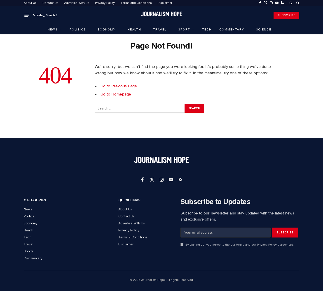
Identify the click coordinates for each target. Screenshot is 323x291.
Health (134, 29)
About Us (30, 3)
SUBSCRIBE (286, 15)
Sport (184, 29)
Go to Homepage (116, 94)
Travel (159, 29)
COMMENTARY (231, 29)
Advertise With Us (76, 3)
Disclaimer (165, 3)
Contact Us (50, 3)
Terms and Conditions (136, 3)
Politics (78, 29)
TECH (206, 29)
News (53, 29)
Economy (107, 29)
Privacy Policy (105, 3)
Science (263, 29)
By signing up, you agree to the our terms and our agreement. (237, 244)
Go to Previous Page (119, 86)
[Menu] (26, 15)
